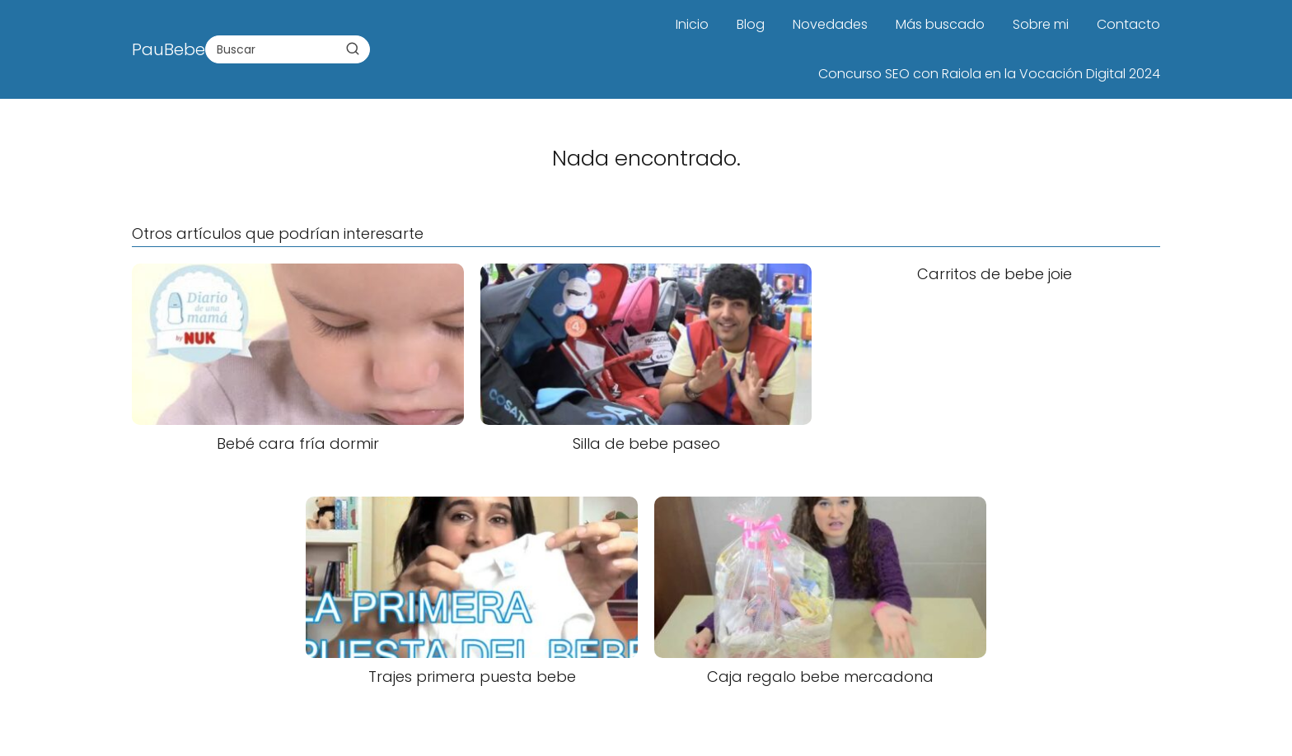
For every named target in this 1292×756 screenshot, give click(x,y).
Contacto (1128, 24)
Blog (751, 24)
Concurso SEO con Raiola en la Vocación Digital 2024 (989, 73)
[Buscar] (352, 48)
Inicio (692, 24)
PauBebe (168, 49)
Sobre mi (1041, 24)
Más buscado (940, 24)
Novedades (830, 24)
